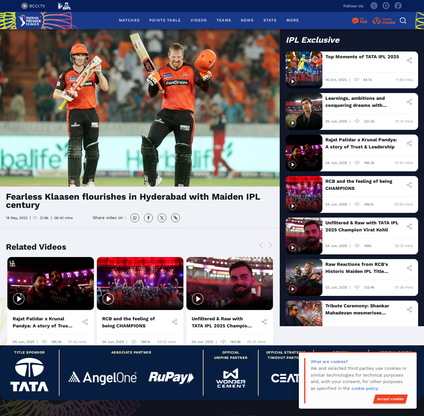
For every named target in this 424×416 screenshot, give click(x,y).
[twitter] (373, 5)
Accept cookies (390, 399)
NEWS (247, 20)
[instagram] (386, 5)
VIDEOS (199, 20)
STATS (270, 20)
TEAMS (223, 20)
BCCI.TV (33, 6)
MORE (292, 20)
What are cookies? (329, 361)
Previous (261, 246)
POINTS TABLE (165, 20)
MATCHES (129, 20)
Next (270, 246)
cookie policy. (365, 388)
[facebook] (398, 5)
